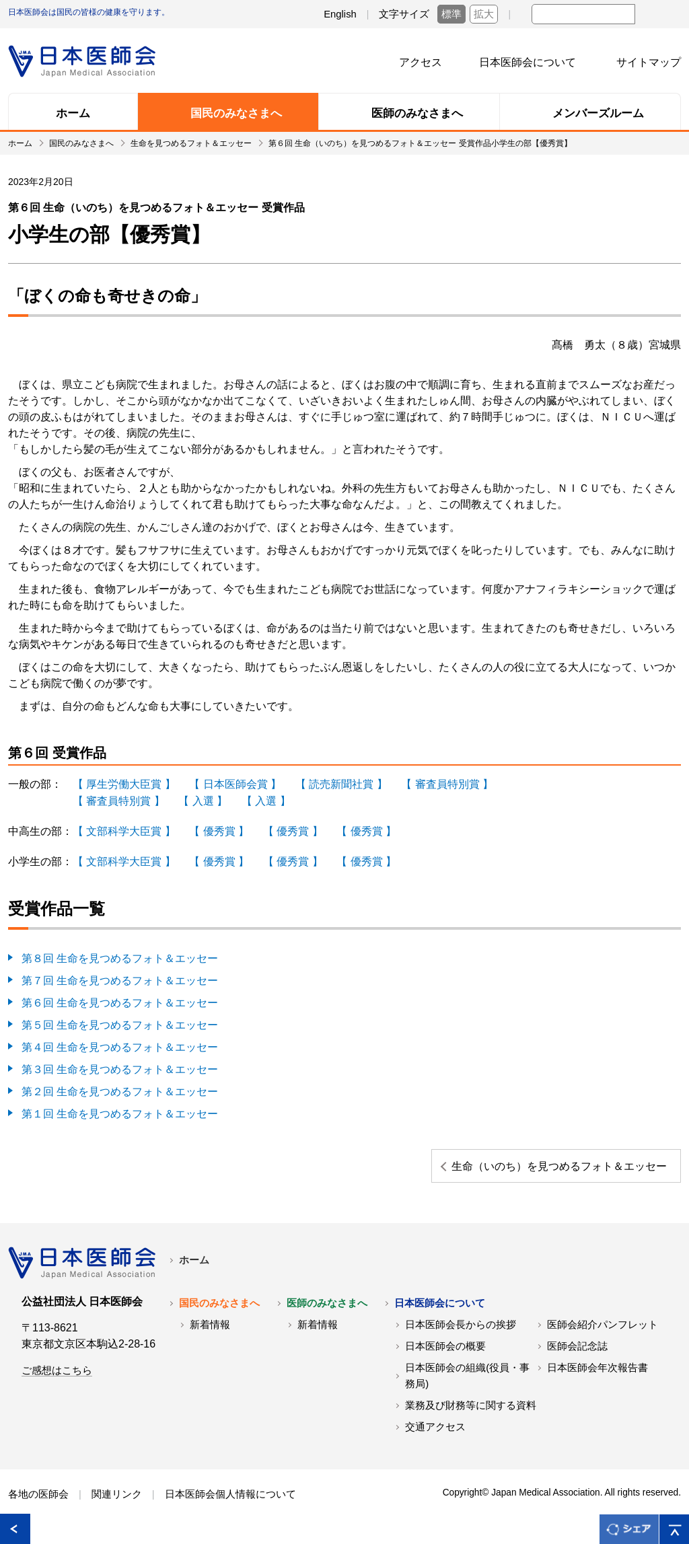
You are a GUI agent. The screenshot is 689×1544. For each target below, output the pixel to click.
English (340, 14)
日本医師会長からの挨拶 (460, 1332)
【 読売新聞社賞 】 (341, 783)
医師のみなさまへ (327, 1311)
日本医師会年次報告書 (597, 1375)
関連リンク (117, 1502)
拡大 (484, 14)
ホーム (194, 1268)
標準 (451, 14)
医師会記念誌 (577, 1354)
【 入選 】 (202, 799)
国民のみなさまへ (219, 1311)
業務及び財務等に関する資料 (470, 1413)
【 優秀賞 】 (219, 829)
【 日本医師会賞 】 (235, 783)
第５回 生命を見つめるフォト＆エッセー (120, 1019)
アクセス (420, 62)
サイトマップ (648, 62)
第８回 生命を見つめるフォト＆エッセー (120, 955)
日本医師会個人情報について (230, 1502)
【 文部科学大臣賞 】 (124, 829)
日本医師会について (527, 62)
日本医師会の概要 (445, 1354)
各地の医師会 (38, 1502)
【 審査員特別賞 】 (447, 783)
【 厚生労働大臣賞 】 (124, 783)
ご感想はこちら (57, 1378)
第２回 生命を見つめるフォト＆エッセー (120, 1084)
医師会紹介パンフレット (602, 1332)
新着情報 (210, 1332)
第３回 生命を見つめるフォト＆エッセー (120, 1062)
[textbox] (583, 14)
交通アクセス (435, 1435)
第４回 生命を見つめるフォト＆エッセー (120, 1041)
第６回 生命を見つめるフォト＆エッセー (120, 998)
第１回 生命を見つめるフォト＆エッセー (120, 1105)
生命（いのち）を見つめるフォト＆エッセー (577, 1165)
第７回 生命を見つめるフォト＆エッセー (120, 976)
